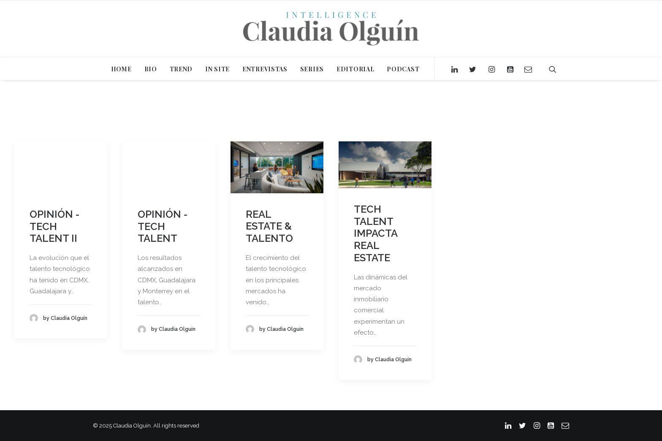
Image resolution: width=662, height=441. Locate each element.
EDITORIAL (355, 69)
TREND (181, 69)
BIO (150, 69)
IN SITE (217, 69)
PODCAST (403, 69)
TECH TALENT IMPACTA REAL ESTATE (375, 233)
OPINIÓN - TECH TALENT (162, 226)
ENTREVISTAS (265, 69)
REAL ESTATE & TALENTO (269, 226)
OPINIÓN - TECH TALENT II (54, 226)
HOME (121, 69)
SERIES (312, 69)
